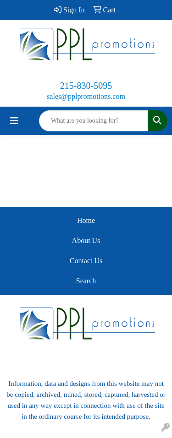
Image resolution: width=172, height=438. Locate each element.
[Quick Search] (93, 120)
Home (86, 220)
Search (86, 281)
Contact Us (86, 261)
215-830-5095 (86, 86)
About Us (86, 240)
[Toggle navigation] (14, 120)
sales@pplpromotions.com (86, 96)
